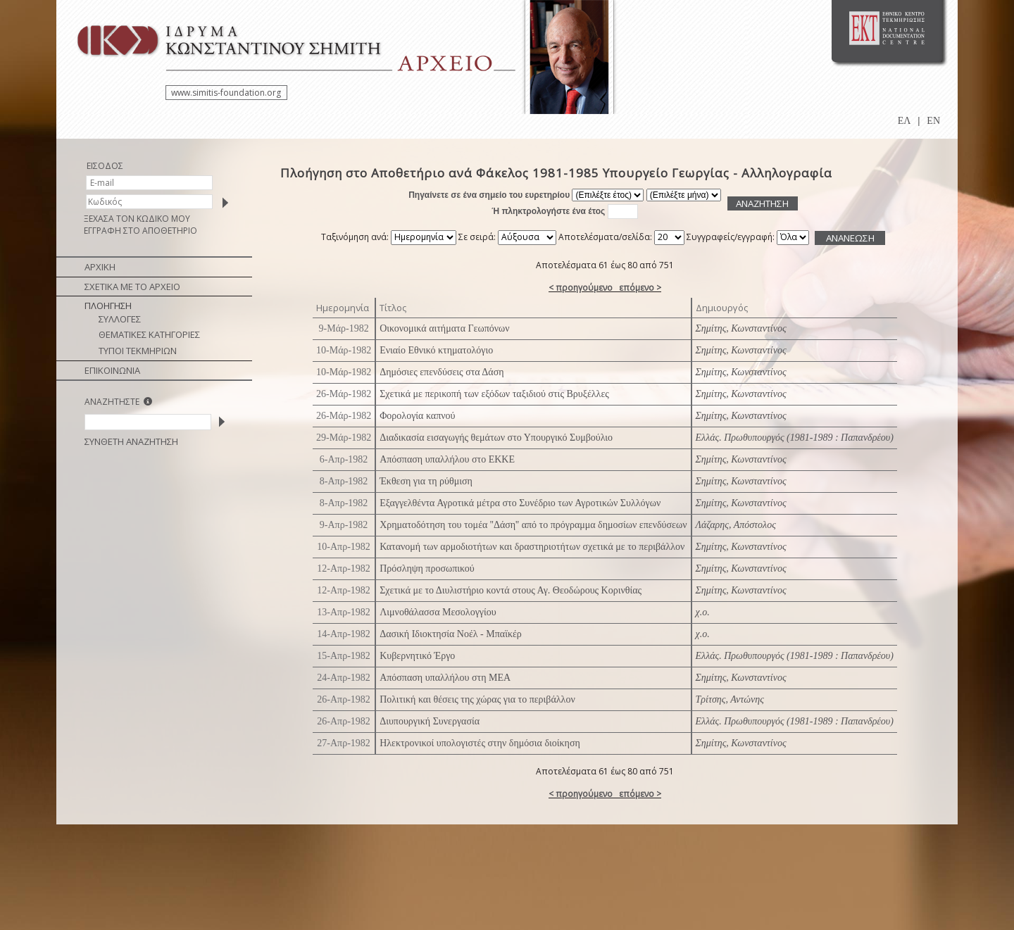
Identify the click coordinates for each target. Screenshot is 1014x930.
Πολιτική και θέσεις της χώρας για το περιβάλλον (477, 699)
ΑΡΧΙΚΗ (99, 266)
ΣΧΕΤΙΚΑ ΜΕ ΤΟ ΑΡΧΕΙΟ (132, 286)
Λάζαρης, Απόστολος (736, 525)
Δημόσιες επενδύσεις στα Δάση (441, 372)
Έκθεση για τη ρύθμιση (426, 481)
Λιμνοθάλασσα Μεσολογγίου (438, 612)
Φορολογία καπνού (417, 415)
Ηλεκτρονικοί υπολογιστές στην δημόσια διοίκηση (480, 743)
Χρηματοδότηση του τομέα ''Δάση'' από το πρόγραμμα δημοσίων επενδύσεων (533, 525)
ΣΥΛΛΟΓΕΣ (120, 319)
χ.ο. (703, 612)
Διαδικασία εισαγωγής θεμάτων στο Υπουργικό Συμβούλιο (496, 437)
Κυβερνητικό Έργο (417, 656)
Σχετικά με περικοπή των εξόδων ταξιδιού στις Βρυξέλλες (494, 394)
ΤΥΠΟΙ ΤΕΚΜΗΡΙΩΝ (138, 350)
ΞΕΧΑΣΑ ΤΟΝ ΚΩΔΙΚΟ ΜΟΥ (137, 219)
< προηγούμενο (581, 288)
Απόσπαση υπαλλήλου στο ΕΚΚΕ (447, 459)
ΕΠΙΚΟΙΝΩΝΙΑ (112, 370)
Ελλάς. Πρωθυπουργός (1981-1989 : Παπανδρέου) (795, 437)
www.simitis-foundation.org (226, 93)
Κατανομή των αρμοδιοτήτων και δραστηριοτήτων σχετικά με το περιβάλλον (532, 546)
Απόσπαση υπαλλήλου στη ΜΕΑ (445, 677)
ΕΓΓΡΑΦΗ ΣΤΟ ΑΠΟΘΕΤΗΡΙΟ (140, 231)
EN (933, 120)
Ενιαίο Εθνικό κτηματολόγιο (436, 350)
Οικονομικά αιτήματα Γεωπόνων (444, 328)
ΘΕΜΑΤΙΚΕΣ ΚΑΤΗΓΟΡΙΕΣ (149, 334)
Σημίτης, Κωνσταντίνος (741, 328)
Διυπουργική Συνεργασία (430, 721)
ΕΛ (904, 120)
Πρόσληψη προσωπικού (427, 568)
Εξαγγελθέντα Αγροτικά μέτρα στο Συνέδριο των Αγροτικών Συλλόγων (520, 503)
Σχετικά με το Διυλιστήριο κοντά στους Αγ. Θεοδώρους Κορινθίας (510, 590)
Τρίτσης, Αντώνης (730, 699)
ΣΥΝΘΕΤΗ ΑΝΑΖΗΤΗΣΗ (131, 441)
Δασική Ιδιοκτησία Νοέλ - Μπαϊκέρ (451, 634)
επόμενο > (640, 288)
